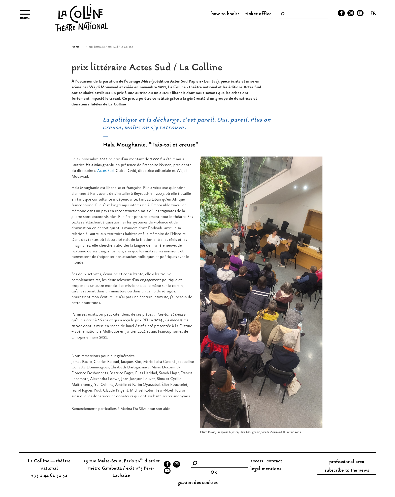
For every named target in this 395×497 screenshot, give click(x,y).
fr (373, 14)
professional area (346, 462)
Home (75, 47)
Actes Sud (105, 170)
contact (274, 461)
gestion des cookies (198, 483)
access (256, 461)
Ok (214, 473)
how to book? (225, 14)
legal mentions (265, 469)
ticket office (258, 14)
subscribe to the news (347, 471)
